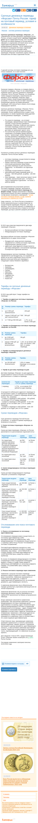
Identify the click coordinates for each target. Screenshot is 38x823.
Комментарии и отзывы (17, 663)
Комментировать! (9, 669)
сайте (31, 637)
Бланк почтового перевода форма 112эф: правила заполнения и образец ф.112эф (17, 196)
